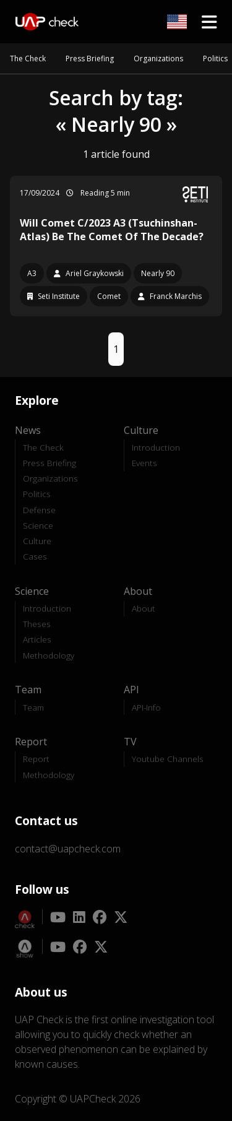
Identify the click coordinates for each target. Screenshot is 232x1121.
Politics (215, 58)
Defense (39, 510)
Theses (37, 624)
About (143, 608)
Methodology (48, 655)
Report (36, 758)
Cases (35, 556)
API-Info (146, 707)
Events (144, 463)
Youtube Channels (168, 758)
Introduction (156, 447)
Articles (37, 639)
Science (38, 525)
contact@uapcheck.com (68, 848)
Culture (37, 541)
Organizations (158, 58)
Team (33, 707)
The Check (28, 58)
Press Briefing (90, 58)
